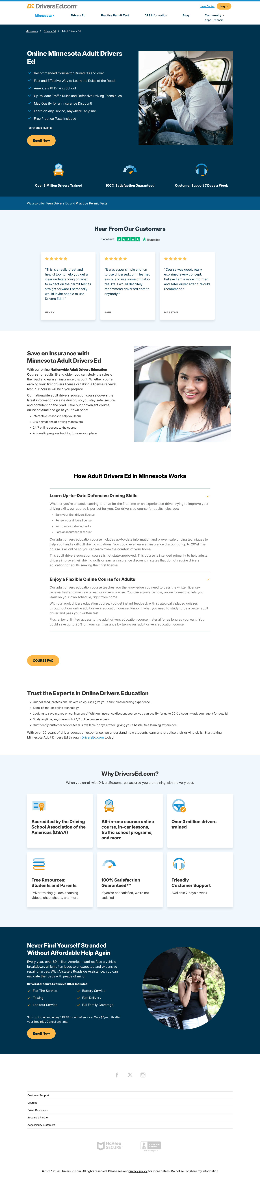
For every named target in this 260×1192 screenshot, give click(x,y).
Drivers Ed (78, 15)
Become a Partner (38, 1117)
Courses (32, 1102)
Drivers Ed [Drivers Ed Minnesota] (50, 31)
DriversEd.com (92, 737)
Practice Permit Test (115, 15)
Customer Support (38, 1095)
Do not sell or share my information (194, 1171)
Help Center (207, 6)
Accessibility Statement (41, 1124)
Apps (208, 19)
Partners (218, 19)
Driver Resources (37, 1110)
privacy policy (138, 1171)
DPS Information (155, 15)
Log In (224, 6)
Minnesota (32, 31)
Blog (186, 15)
